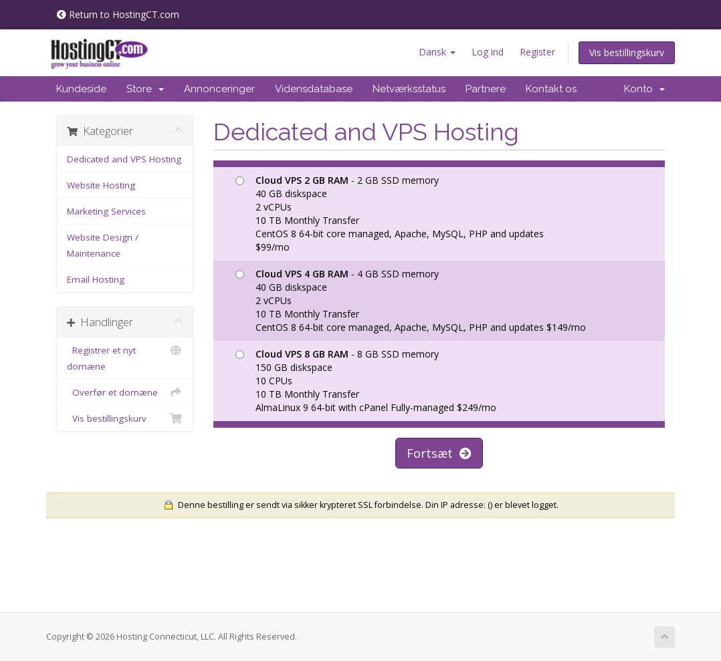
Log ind (488, 51)
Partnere (486, 89)
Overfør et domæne (125, 392)
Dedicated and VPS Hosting (124, 159)
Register (537, 51)
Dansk (437, 51)
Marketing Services (106, 211)
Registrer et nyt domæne (125, 357)
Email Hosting (95, 279)
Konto (644, 89)
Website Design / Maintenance (102, 245)
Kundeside (81, 89)
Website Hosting (101, 185)
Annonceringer (219, 89)
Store (145, 89)
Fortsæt (439, 453)
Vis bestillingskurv (626, 52)
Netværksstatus (409, 89)
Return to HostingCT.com (118, 14)
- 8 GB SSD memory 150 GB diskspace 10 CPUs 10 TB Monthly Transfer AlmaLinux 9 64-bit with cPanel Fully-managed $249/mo (365, 381)
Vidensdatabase (313, 89)
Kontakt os (551, 89)
